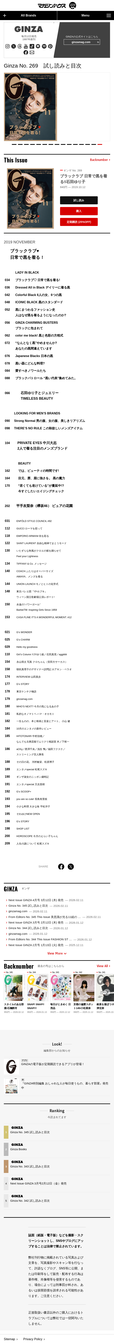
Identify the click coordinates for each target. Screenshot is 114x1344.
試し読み (78, 200)
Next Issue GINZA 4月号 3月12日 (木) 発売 (45, 900)
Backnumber (100, 160)
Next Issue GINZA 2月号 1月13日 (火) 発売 (45, 945)
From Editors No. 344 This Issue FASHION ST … (50, 939)
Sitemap (9, 1339)
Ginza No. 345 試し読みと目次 (38, 905)
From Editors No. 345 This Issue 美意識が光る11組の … (54, 917)
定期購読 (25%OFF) (79, 222)
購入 (78, 211)
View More (57, 953)
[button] (14, 144)
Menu (96, 15)
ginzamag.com (85, 42)
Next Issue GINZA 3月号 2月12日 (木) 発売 (45, 922)
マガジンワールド (57, 5)
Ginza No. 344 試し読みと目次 (38, 928)
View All (103, 966)
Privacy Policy (32, 1339)
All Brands (19, 15)
